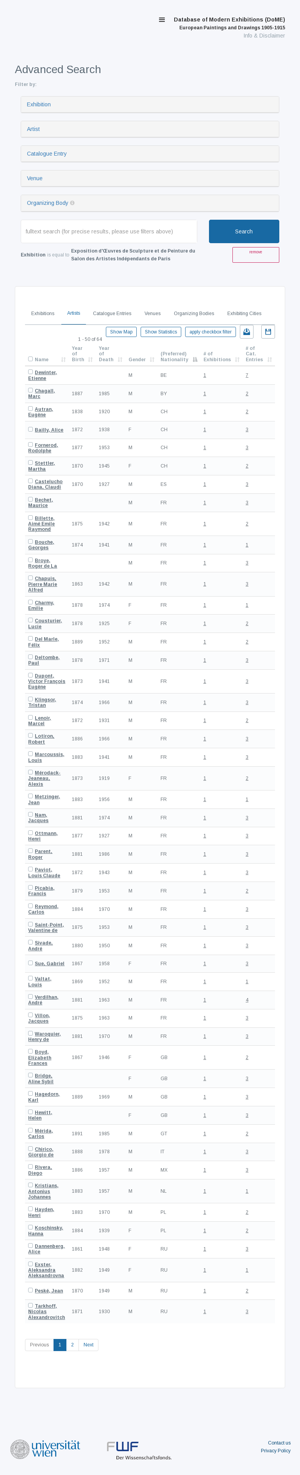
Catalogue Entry (47, 154)
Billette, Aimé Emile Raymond (41, 524)
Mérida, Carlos (40, 1133)
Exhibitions (42, 313)
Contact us (279, 1443)
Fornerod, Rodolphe (43, 448)
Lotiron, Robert (41, 738)
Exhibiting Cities (244, 313)
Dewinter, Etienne (42, 375)
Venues (153, 313)
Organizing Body (47, 203)
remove (255, 252)
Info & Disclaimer (264, 35)
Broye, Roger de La (42, 563)
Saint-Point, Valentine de (46, 927)
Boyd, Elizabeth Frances (39, 1057)
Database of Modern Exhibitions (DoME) (229, 23)
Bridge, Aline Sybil (41, 1078)
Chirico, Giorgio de (41, 1152)
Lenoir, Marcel (39, 720)
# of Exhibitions (217, 356)
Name (41, 359)
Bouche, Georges (41, 544)
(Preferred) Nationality (174, 356)
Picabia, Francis (41, 890)
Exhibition (39, 104)
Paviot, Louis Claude (44, 872)
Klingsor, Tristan (42, 702)
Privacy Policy (276, 1450)
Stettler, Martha (41, 466)
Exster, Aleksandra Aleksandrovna (46, 1270)
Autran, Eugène (40, 412)
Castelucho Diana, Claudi (45, 484)
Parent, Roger (40, 854)
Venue (35, 178)
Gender (137, 359)
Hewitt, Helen (40, 1115)
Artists (73, 313)
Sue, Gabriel (49, 963)
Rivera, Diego (40, 1170)
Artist (33, 129)
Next (88, 1345)
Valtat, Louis (40, 981)
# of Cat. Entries (254, 354)
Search (244, 231)
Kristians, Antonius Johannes (43, 1191)
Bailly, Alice (49, 430)
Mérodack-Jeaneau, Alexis (44, 778)
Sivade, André (40, 945)
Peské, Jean (49, 1291)
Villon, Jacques (39, 1018)
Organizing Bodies (194, 313)
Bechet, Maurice (40, 502)
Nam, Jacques (38, 817)
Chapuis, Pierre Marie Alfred (42, 584)
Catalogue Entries (112, 313)
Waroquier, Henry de (44, 1036)
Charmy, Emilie (41, 605)
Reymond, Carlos (43, 909)
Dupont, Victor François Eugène (46, 681)
